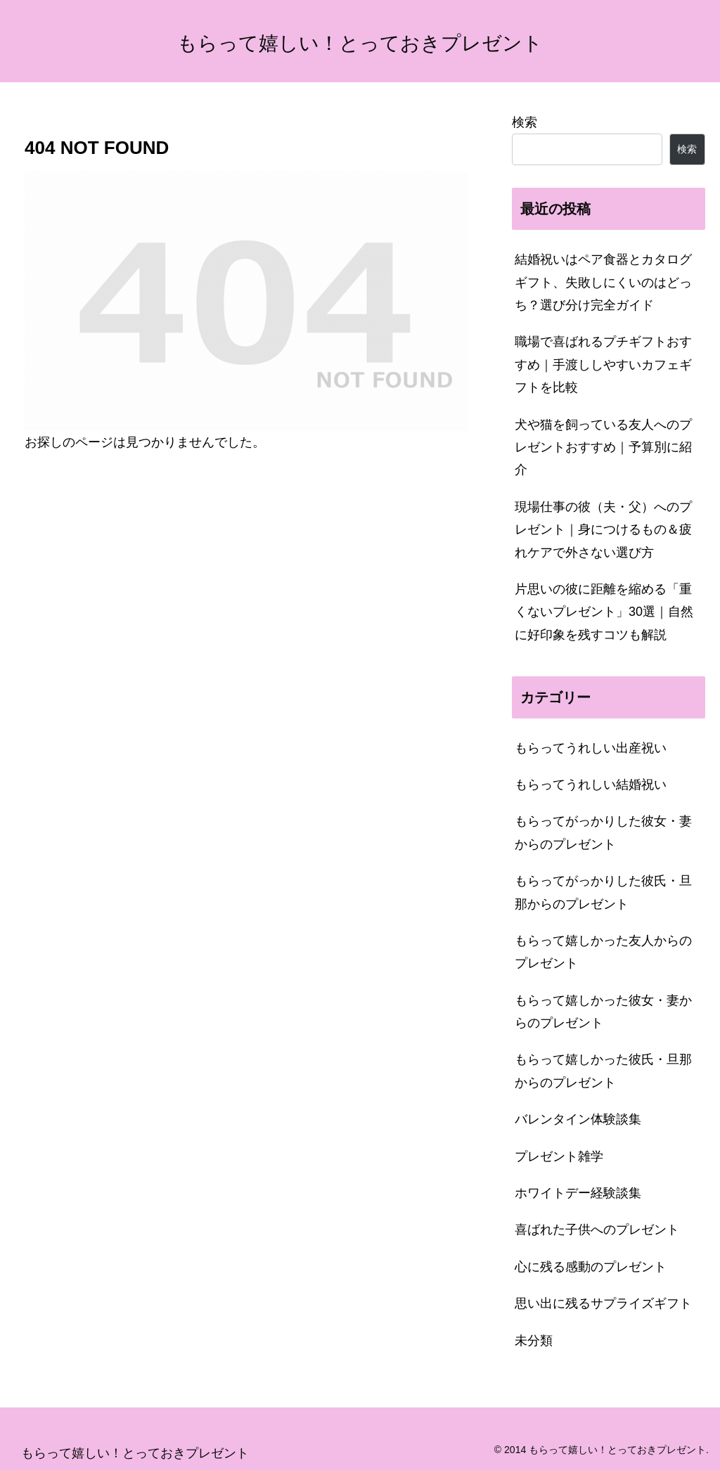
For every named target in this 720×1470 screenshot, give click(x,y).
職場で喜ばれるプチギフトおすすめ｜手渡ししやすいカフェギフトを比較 (603, 364)
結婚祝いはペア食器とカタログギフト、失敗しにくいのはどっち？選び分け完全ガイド (603, 282)
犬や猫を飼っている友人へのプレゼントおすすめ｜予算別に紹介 (603, 447)
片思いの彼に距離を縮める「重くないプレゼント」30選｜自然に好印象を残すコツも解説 (604, 612)
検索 (524, 122)
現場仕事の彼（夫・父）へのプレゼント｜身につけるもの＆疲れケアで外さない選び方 (603, 530)
